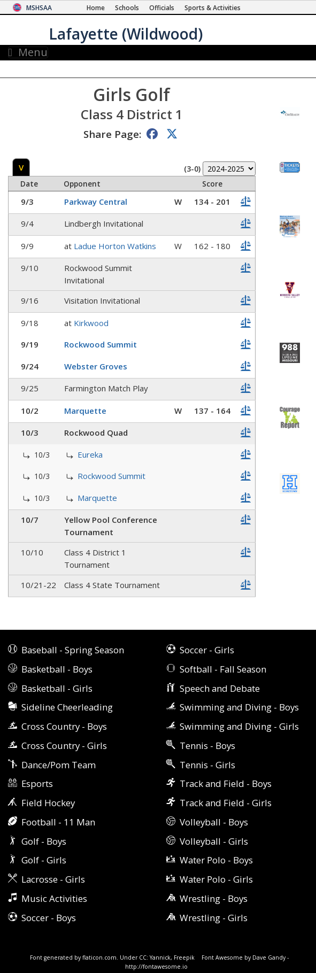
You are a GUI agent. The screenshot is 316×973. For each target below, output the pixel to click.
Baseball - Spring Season (72, 650)
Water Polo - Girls (216, 879)
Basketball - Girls (57, 688)
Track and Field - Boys (226, 783)
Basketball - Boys (57, 669)
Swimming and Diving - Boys (239, 707)
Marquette (85, 410)
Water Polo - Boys (216, 860)
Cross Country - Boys (64, 726)
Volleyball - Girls (214, 841)
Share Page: (112, 134)
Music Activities (54, 898)
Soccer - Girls (207, 650)
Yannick (160, 957)
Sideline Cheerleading (67, 707)
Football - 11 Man (58, 822)
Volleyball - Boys (214, 822)
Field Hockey (48, 803)
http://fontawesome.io (156, 966)
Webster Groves (95, 366)
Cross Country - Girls (64, 745)
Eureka (90, 454)
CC (143, 957)
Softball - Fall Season (223, 669)
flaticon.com (99, 957)
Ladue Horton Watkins (115, 246)
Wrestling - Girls (214, 918)
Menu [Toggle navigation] (28, 52)
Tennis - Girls (207, 765)
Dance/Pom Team (58, 765)
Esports (37, 783)
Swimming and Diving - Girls (239, 726)
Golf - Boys (43, 841)
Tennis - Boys (207, 745)
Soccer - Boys (48, 918)
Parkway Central (95, 201)
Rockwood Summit (100, 344)
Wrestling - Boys (214, 898)
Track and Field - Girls (226, 803)
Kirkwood (91, 323)
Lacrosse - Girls (53, 879)
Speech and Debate (220, 688)
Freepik (184, 957)
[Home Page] (95, 8)
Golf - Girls (43, 860)
